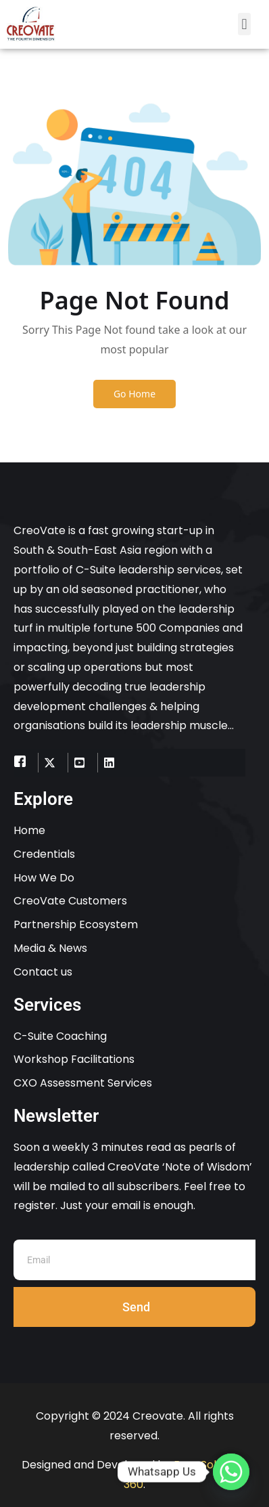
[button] (244, 24)
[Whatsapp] (231, 1472)
